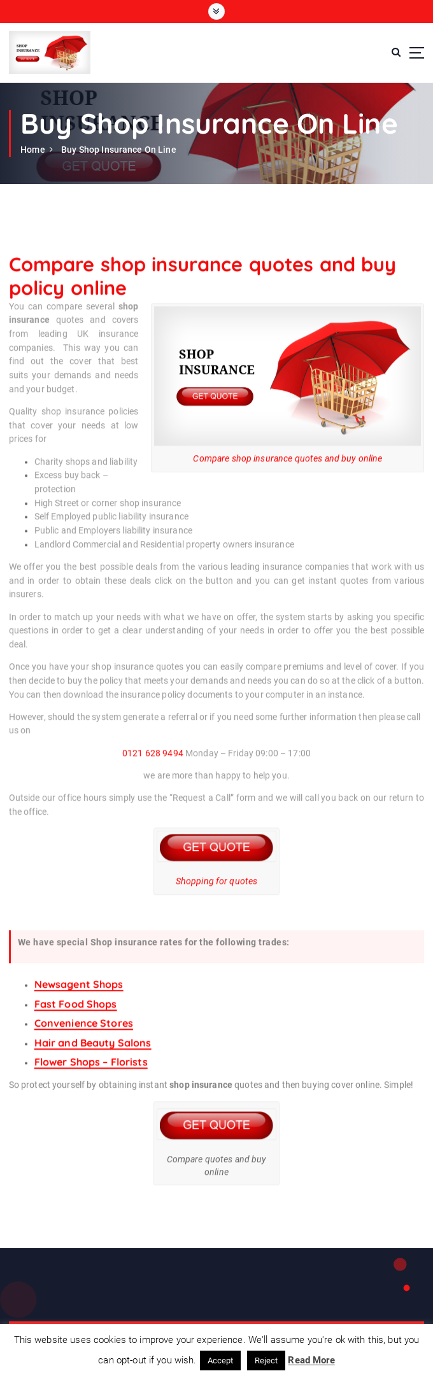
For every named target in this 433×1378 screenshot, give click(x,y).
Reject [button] (266, 1360)
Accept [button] (221, 1360)
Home (32, 149)
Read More (311, 1360)
